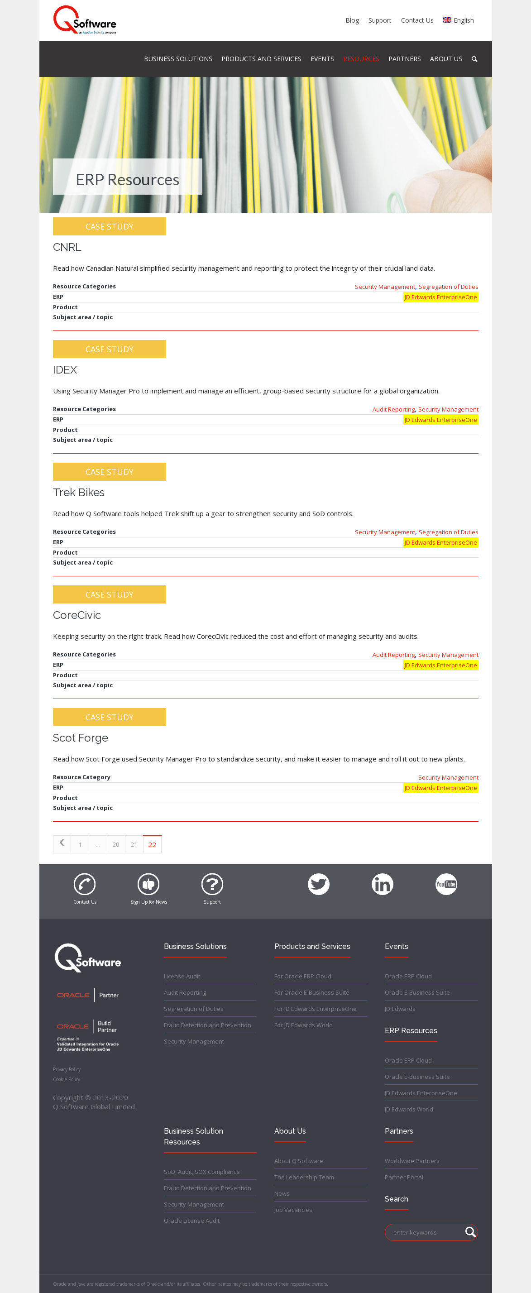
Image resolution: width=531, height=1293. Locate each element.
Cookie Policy (66, 1079)
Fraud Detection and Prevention (207, 1025)
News (282, 1193)
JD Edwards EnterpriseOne (441, 297)
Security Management (385, 287)
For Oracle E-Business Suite (311, 992)
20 (116, 844)
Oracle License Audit (192, 1220)
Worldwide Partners (412, 1161)
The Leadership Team (304, 1177)
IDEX (65, 369)
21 (134, 844)
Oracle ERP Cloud (408, 976)
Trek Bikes (79, 492)
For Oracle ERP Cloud (302, 976)
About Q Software (298, 1161)
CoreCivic (77, 615)
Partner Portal (404, 1177)
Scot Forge (80, 737)
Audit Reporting (394, 409)
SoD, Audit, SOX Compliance (202, 1172)
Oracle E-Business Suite (417, 992)
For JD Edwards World (303, 1025)
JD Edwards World (409, 1109)
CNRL (67, 247)
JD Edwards (400, 1009)
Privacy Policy (67, 1069)
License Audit (182, 976)
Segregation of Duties (448, 287)
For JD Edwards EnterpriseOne (315, 1009)
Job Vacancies (293, 1210)
